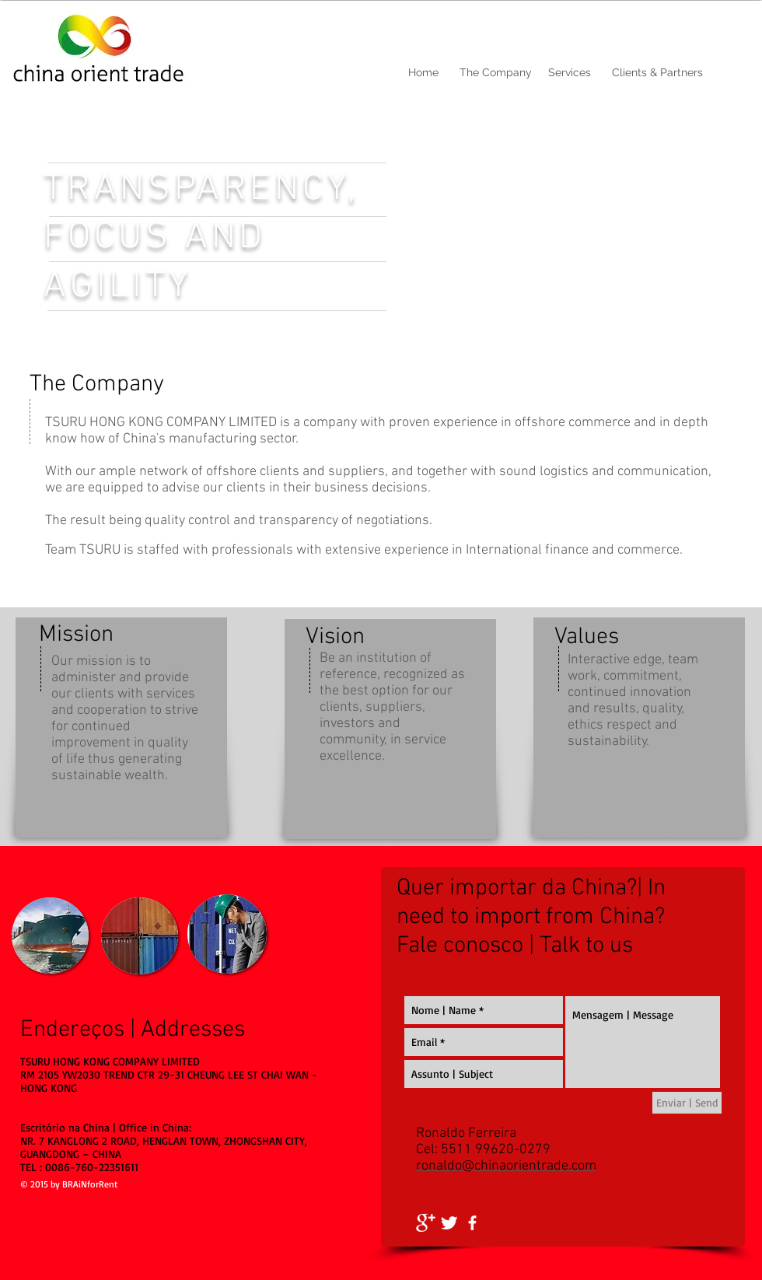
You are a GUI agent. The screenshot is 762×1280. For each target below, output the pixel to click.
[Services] (569, 72)
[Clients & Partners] (657, 72)
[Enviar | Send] (687, 1103)
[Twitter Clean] (449, 1223)
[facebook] (472, 1223)
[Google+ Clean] (425, 1223)
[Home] (423, 72)
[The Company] (496, 72)
